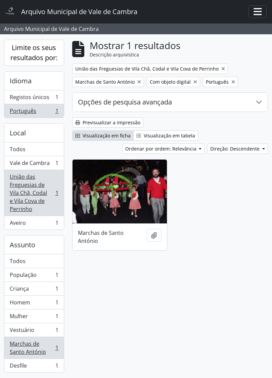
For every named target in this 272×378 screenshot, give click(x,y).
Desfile (33, 367)
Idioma (21, 80)
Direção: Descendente (235, 148)
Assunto (22, 244)
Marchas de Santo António (33, 347)
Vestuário (33, 331)
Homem (33, 303)
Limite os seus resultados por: (33, 52)
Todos (18, 149)
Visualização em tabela (165, 135)
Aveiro (33, 224)
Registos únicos (33, 98)
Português (33, 112)
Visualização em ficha (103, 135)
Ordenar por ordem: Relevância (161, 148)
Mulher (33, 317)
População (33, 276)
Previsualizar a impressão (107, 122)
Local (18, 132)
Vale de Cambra (33, 164)
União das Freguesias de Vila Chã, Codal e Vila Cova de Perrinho (33, 193)
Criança (33, 290)
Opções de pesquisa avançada (125, 102)
